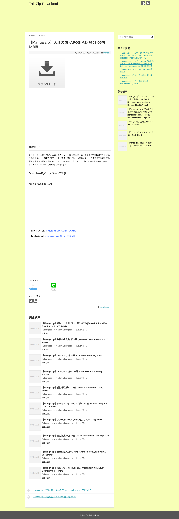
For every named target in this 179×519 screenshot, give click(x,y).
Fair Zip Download (43, 4)
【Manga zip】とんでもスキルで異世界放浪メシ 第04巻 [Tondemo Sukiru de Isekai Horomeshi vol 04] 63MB (137, 55)
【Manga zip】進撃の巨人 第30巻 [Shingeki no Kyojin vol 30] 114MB (59, 490)
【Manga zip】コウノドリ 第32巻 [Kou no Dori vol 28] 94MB (72, 355)
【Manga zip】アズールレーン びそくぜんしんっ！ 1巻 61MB (72, 419)
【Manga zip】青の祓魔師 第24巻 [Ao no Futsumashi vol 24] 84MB (75, 436)
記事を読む (46, 333)
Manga (106, 53)
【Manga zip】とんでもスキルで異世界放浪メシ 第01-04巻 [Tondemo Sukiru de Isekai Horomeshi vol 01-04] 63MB (137, 63)
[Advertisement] (70, 120)
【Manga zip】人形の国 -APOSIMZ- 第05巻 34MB (51, 497)
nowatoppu (104, 307)
